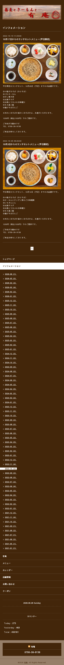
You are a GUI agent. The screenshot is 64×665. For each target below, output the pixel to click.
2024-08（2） (11, 371)
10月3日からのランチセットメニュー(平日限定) (26, 144)
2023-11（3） (11, 411)
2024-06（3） (11, 380)
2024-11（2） (11, 358)
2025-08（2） (11, 318)
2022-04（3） (11, 495)
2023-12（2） (11, 407)
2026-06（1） (11, 274)
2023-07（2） (11, 429)
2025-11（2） (11, 305)
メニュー (7, 563)
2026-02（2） (11, 292)
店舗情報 (7, 577)
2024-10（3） (11, 362)
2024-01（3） (11, 402)
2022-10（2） (11, 469)
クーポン (7, 591)
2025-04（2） (11, 336)
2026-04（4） (11, 283)
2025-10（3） (11, 309)
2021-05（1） (11, 544)
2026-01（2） (11, 296)
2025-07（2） (11, 323)
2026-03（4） (11, 287)
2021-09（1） (11, 526)
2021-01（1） (11, 548)
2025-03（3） (11, 340)
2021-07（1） (11, 535)
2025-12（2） (11, 301)
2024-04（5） (11, 389)
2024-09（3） (11, 367)
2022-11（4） (11, 464)
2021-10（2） (11, 522)
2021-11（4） (11, 517)
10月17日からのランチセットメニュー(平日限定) (26, 39)
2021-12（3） (11, 513)
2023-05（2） (11, 438)
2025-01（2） (11, 349)
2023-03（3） (11, 446)
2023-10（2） (11, 415)
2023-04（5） (11, 442)
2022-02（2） (11, 504)
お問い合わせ (9, 584)
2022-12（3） (11, 460)
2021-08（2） (11, 530)
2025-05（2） (11, 331)
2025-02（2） (11, 345)
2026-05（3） (11, 278)
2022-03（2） (11, 499)
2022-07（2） (11, 482)
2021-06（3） (11, 539)
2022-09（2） (11, 473)
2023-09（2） (11, 420)
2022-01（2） (11, 508)
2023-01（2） (11, 455)
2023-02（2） (11, 451)
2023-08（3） (11, 424)
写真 (5, 556)
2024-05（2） (11, 385)
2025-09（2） (11, 314)
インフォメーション (12, 266)
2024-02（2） (11, 398)
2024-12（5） (11, 354)
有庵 (26, 662)
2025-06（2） (11, 327)
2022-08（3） (11, 477)
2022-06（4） (11, 486)
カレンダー (8, 570)
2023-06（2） (11, 433)
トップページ (9, 259)
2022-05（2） (11, 491)
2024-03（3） (11, 393)
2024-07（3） (11, 376)
